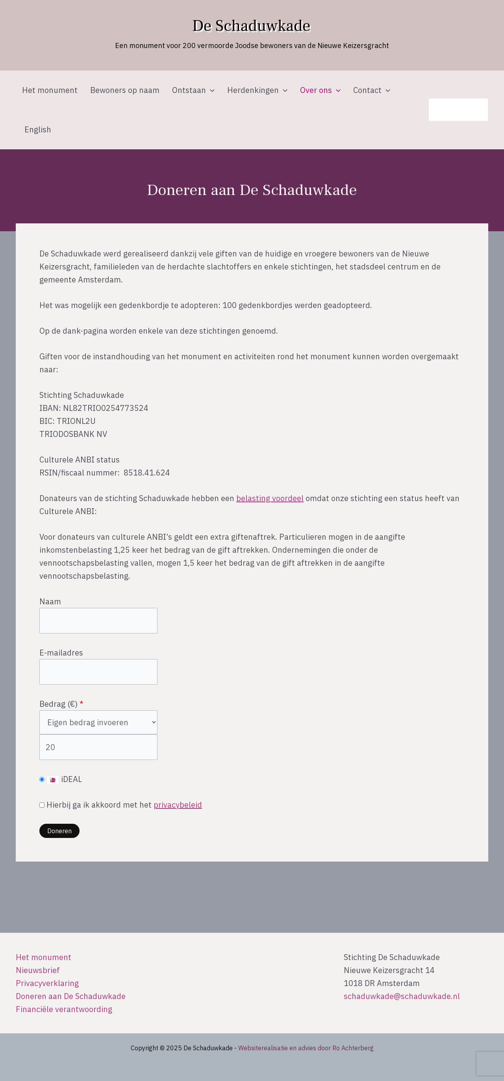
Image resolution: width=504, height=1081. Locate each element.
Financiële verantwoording (64, 1009)
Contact (371, 90)
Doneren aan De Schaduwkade (71, 996)
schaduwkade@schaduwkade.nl (402, 996)
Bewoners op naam (124, 90)
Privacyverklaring (47, 983)
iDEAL (60, 779)
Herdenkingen (257, 90)
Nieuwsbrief (38, 970)
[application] (210, 90)
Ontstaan (193, 90)
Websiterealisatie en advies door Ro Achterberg (306, 1048)
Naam (50, 601)
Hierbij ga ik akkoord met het (120, 804)
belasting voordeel (270, 498)
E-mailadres (61, 652)
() (74, 703)
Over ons (320, 90)
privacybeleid (178, 804)
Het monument (50, 90)
